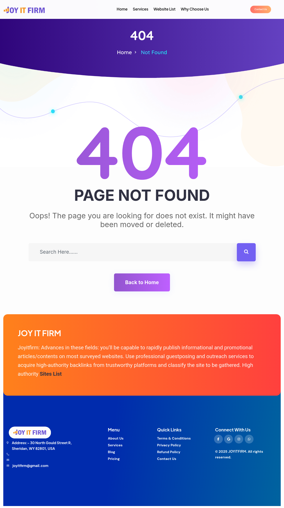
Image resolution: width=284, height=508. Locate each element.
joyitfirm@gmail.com (30, 467)
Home (124, 52)
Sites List (51, 376)
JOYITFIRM (237, 453)
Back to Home (142, 283)
